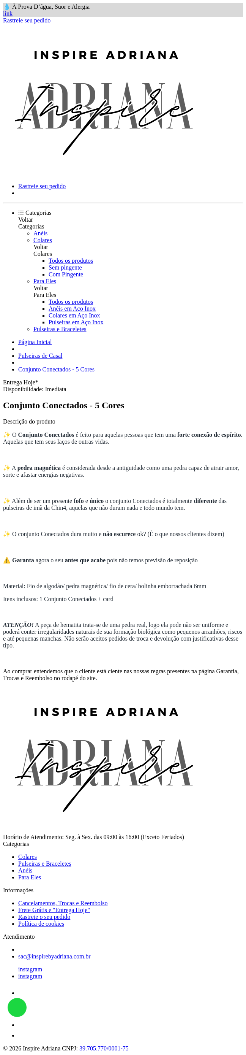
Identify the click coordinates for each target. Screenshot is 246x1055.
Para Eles (44, 281)
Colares (42, 240)
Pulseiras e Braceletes (60, 329)
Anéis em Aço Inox (72, 308)
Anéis (40, 233)
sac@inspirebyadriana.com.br (54, 956)
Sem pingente (65, 267)
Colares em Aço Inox (74, 315)
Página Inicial (35, 342)
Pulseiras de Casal (40, 355)
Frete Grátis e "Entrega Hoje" (54, 910)
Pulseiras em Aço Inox (76, 322)
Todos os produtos (71, 260)
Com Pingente (66, 274)
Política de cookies (41, 923)
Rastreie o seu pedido (44, 917)
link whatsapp (17, 1007)
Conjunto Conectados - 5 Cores (56, 369)
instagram (30, 969)
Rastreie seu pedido (26, 20)
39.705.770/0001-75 (104, 1048)
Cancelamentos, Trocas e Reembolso (63, 903)
